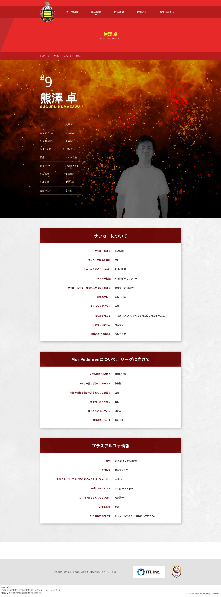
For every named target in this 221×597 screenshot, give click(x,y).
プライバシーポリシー (109, 572)
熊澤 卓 (78, 56)
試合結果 (119, 12)
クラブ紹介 (72, 12)
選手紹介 (96, 12)
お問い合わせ (167, 12)
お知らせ (142, 12)
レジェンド (67, 56)
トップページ (44, 56)
